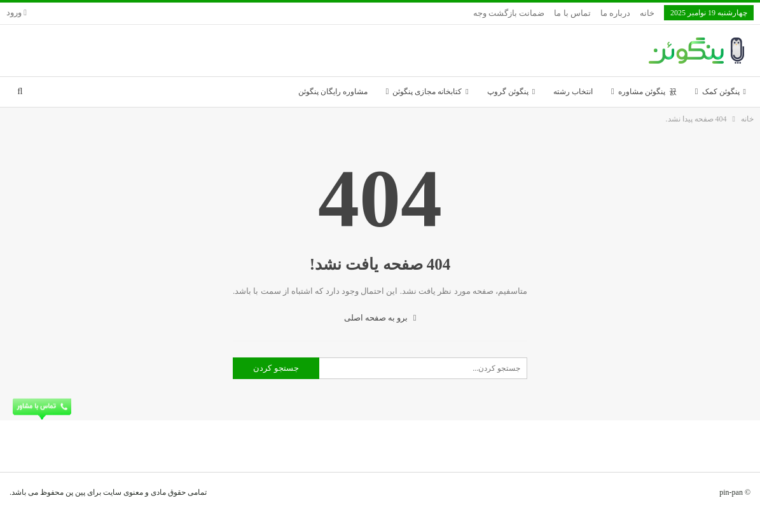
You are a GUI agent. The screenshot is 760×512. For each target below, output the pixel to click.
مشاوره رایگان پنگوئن (333, 91)
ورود (16, 12)
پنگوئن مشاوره (647, 91)
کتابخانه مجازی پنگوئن (430, 91)
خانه (647, 13)
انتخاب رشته (573, 91)
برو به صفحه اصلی (380, 317)
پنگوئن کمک (724, 91)
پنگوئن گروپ (511, 91)
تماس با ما (572, 13)
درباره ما (615, 13)
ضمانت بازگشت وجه (509, 13)
